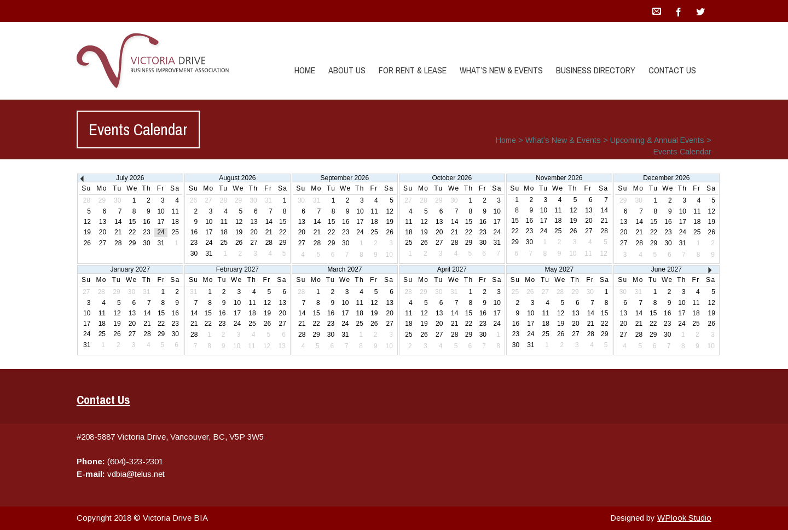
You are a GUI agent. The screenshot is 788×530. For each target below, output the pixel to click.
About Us (347, 70)
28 (117, 243)
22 (132, 232)
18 (175, 222)
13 (102, 222)
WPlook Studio (684, 517)
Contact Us (672, 70)
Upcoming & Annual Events (657, 140)
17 (160, 222)
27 (102, 243)
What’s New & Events (501, 70)
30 (146, 243)
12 (87, 222)
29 (132, 243)
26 (87, 243)
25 (175, 232)
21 (117, 232)
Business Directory (595, 70)
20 (102, 232)
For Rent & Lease (413, 70)
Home (304, 70)
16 (146, 222)
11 (175, 211)
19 (87, 232)
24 (160, 232)
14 (117, 222)
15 (132, 222)
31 (160, 243)
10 (160, 211)
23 (146, 232)
